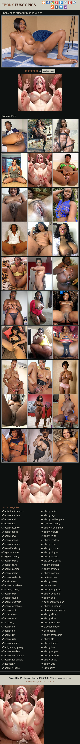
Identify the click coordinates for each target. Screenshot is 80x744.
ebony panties (50, 573)
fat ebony (7, 622)
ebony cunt (8, 610)
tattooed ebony (50, 626)
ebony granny (10, 643)
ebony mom (48, 544)
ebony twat (48, 647)
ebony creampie (11, 602)
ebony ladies (49, 511)
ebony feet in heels (12, 655)
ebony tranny (49, 643)
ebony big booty (11, 577)
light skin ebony (50, 523)
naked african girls (12, 511)
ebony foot (8, 631)
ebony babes (9, 532)
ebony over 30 (50, 569)
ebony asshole (10, 527)
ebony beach (9, 540)
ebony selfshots (50, 593)
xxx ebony (48, 668)
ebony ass (8, 523)
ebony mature (49, 532)
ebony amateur (10, 515)
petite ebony (49, 577)
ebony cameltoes (11, 585)
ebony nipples (49, 552)
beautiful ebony (10, 548)
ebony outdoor (50, 565)
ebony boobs (9, 573)
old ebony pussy (51, 560)
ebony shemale (10, 544)
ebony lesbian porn (52, 519)
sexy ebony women (52, 602)
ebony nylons (49, 556)
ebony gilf (8, 635)
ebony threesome (51, 635)
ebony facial (9, 618)
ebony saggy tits (51, 589)
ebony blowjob (10, 569)
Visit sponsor (49, 71)
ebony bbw (8, 536)
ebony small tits (50, 622)
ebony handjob (10, 651)
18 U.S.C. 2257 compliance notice (55, 678)
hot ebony (8, 664)
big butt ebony (10, 556)
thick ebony (48, 631)
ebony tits (47, 639)
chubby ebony (10, 589)
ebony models (50, 540)
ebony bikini (9, 565)
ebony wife (48, 664)
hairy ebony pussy (12, 647)
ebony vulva (49, 659)
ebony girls (8, 639)
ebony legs (48, 515)
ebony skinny (49, 614)
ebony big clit (9, 593)
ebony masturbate (52, 527)
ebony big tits (9, 560)
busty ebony (9, 581)
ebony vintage (50, 655)
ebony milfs (48, 536)
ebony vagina (49, 651)
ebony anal (8, 519)
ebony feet (8, 626)
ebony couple (9, 598)
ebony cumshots (11, 606)
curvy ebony (9, 614)
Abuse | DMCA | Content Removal (24, 678)
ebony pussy (49, 581)
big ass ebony (10, 552)
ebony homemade (12, 659)
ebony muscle (49, 548)
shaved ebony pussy (53, 610)
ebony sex (48, 598)
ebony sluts (48, 618)
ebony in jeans (10, 668)
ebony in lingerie (51, 606)
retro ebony (48, 585)
